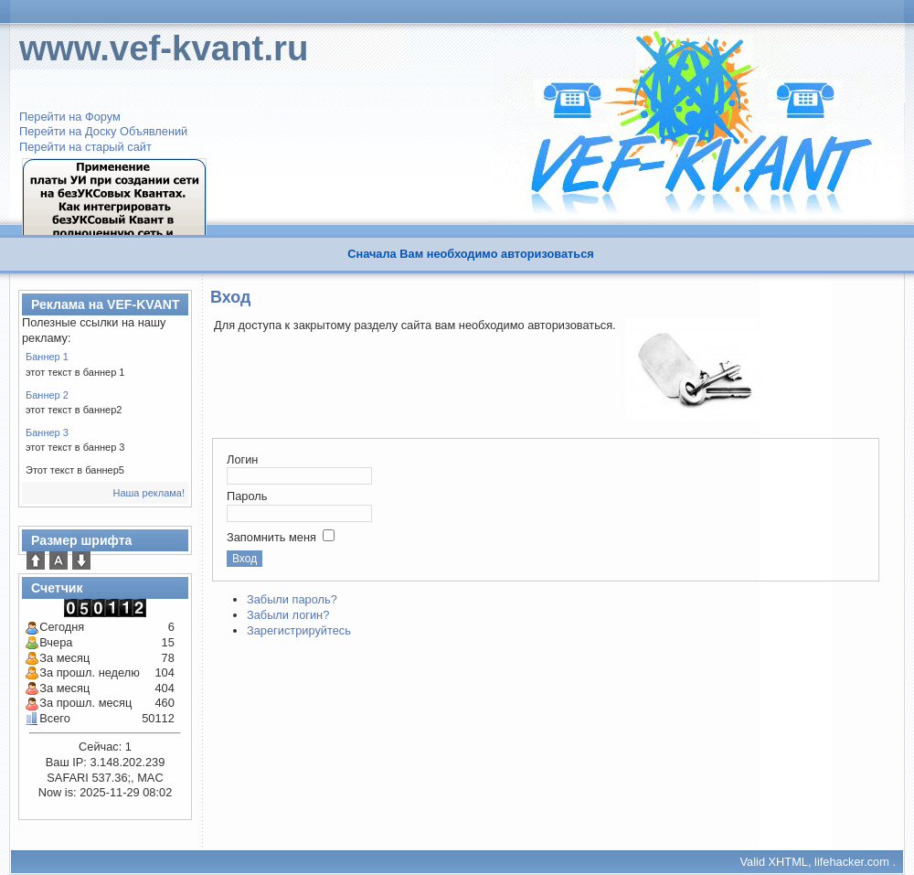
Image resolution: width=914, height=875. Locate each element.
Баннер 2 (47, 394)
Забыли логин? (288, 615)
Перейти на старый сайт (85, 147)
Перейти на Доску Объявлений (103, 131)
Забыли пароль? (292, 599)
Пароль (247, 496)
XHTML (788, 862)
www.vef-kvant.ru (163, 48)
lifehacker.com (851, 862)
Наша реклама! (148, 492)
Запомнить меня (271, 537)
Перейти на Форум (70, 116)
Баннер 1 (47, 356)
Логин (242, 459)
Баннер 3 (47, 432)
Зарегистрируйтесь (299, 630)
